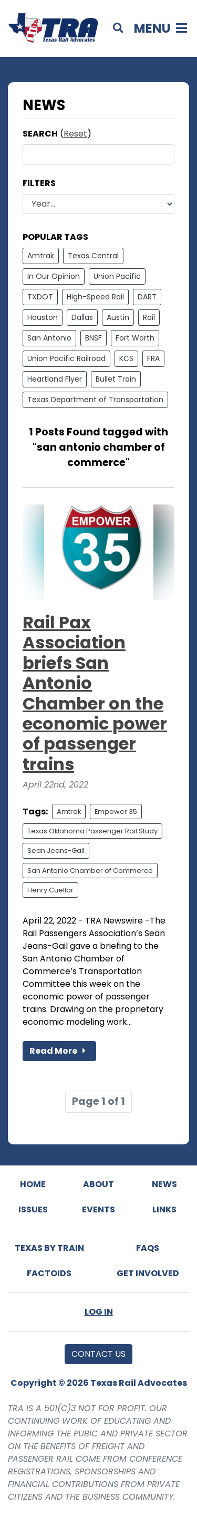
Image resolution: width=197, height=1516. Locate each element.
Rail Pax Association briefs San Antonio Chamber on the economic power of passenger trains (95, 693)
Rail (149, 317)
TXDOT (40, 296)
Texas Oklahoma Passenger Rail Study (92, 831)
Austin (118, 317)
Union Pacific (117, 276)
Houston (42, 317)
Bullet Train (116, 379)
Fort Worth (135, 338)
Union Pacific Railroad (66, 358)
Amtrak (40, 255)
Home (33, 1184)
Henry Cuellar (50, 890)
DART (147, 296)
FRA (153, 358)
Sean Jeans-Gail (56, 850)
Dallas (82, 317)
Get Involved (148, 1273)
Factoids (49, 1273)
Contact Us (98, 1354)
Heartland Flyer (54, 379)
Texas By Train (49, 1248)
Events (98, 1209)
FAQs (147, 1248)
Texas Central (93, 255)
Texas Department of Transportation (95, 399)
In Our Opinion (53, 276)
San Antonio (49, 338)
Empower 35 (116, 811)
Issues (33, 1209)
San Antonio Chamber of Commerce (90, 870)
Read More (59, 1051)
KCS (126, 358)
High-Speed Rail (95, 296)
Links (164, 1209)
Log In (99, 1312)
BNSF (93, 338)
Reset (75, 134)
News (164, 1184)
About (98, 1184)
